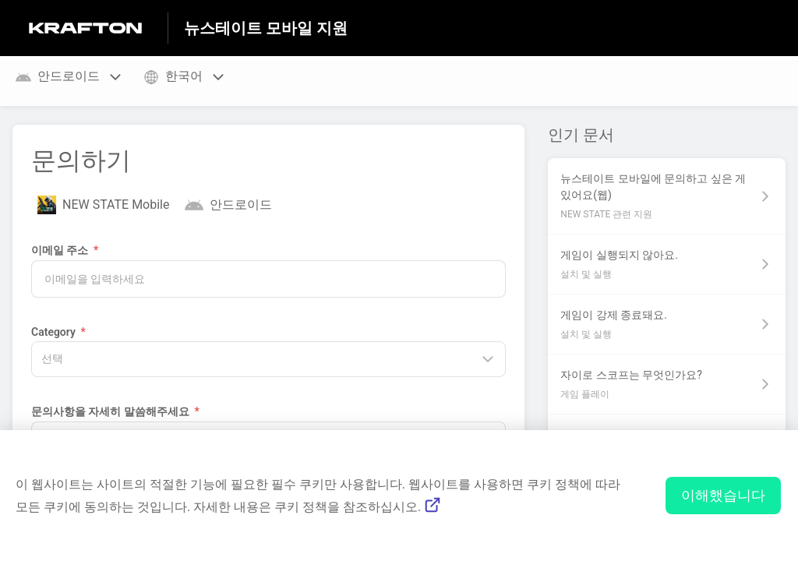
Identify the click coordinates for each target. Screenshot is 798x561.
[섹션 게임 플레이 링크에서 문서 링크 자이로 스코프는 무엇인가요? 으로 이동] (666, 384)
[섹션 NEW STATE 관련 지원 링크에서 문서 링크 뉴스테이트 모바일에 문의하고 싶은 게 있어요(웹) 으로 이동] (666, 196)
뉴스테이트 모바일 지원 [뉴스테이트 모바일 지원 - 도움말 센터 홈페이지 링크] (266, 28)
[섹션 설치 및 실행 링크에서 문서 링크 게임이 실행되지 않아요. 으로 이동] (666, 264)
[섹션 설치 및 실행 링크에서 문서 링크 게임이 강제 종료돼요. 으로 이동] (666, 324)
